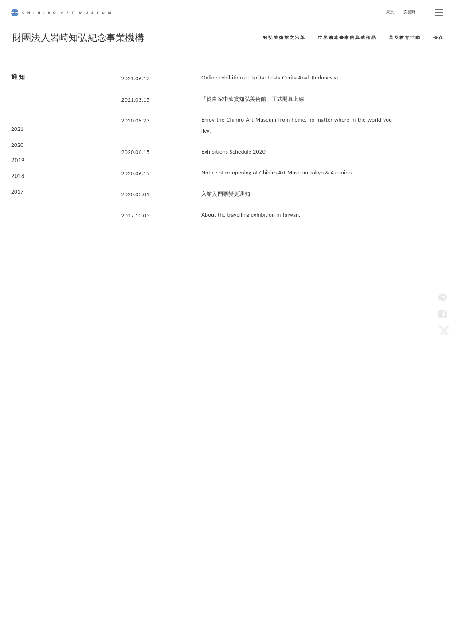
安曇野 (409, 11)
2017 (17, 180)
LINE (442, 298)
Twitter (442, 330)
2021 (17, 125)
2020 (17, 139)
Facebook (442, 314)
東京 (390, 11)
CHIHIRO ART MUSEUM (61, 12)
